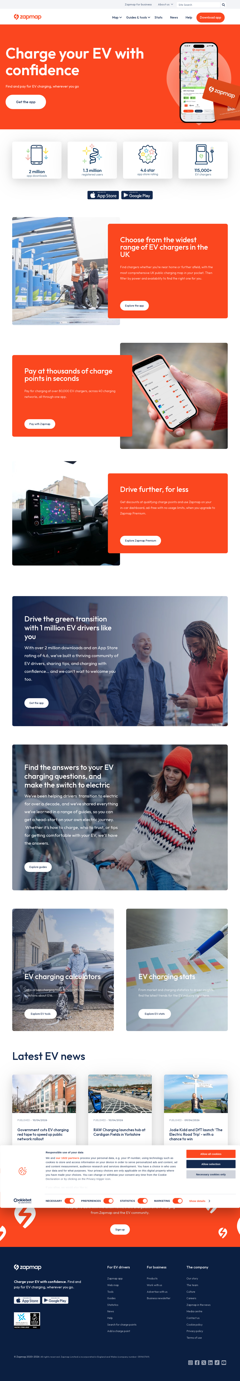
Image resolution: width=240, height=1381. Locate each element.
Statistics (112, 1305)
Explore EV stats (155, 1013)
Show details (197, 1374)
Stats (158, 17)
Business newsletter (158, 1298)
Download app (210, 17)
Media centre (194, 1311)
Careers (191, 1298)
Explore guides (38, 867)
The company (197, 1267)
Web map (113, 1285)
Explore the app (134, 301)
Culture (190, 1291)
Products (152, 1278)
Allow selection (210, 1337)
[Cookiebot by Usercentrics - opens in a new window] (22, 1374)
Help (189, 17)
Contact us (193, 1318)
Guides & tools (136, 17)
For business (156, 1267)
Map (115, 17)
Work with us (154, 1285)
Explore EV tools (41, 1013)
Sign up (120, 1229)
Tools (110, 1291)
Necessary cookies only (211, 1347)
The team (192, 1285)
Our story (192, 1278)
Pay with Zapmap (39, 419)
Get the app (26, 102)
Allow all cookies (211, 1327)
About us (163, 4)
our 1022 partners (67, 1331)
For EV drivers (118, 1267)
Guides (111, 1298)
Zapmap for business (138, 4)
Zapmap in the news (198, 1305)
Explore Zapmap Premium (140, 536)
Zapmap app (115, 1278)
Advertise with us (157, 1291)
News (174, 17)
